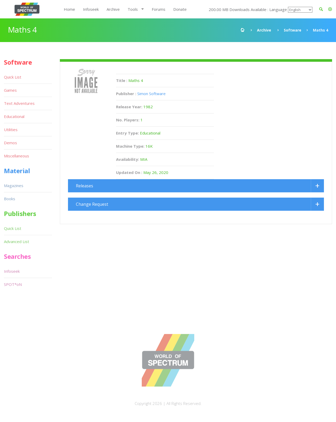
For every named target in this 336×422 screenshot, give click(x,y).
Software (292, 30)
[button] (330, 9)
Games (10, 90)
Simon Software (151, 93)
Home (69, 9)
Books (9, 198)
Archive (113, 9)
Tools (133, 9)
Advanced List (16, 241)
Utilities (11, 129)
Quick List (12, 77)
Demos (10, 142)
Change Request (92, 204)
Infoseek (91, 9)
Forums (158, 9)
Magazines (13, 185)
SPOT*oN (13, 284)
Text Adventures (19, 103)
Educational (14, 116)
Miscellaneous (16, 155)
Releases (84, 186)
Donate (180, 9)
